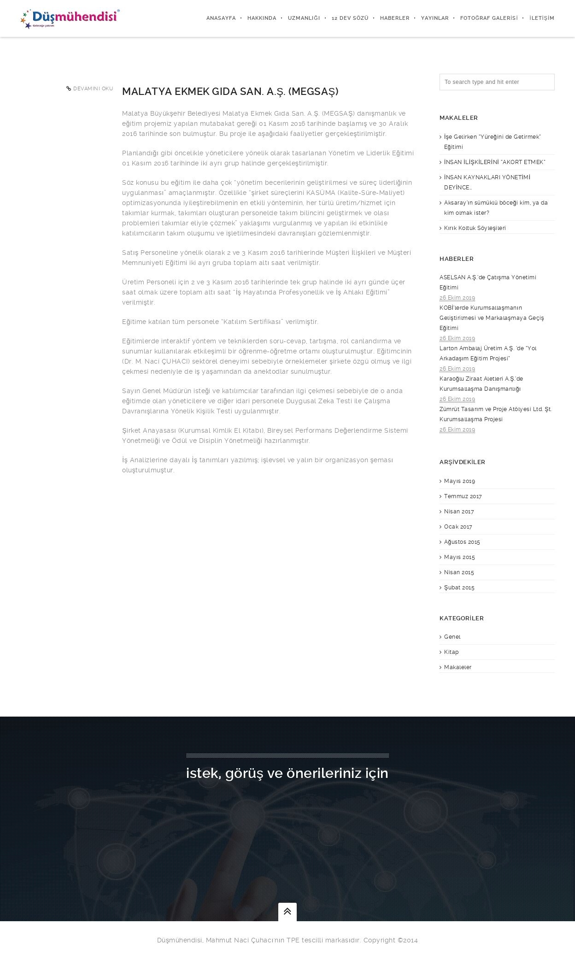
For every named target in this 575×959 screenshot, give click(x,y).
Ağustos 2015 (462, 542)
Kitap (451, 652)
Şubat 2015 (459, 587)
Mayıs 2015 (459, 557)
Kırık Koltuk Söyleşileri (475, 228)
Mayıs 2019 (459, 481)
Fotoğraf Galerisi (489, 18)
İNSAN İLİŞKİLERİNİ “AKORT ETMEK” (495, 162)
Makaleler (458, 667)
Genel (452, 637)
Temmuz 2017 (463, 496)
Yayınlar (435, 18)
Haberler (395, 18)
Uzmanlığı (304, 18)
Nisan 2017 (459, 511)
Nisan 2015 (459, 572)
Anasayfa (221, 18)
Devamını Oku (93, 89)
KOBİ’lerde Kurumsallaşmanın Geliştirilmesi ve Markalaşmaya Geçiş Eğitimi (492, 318)
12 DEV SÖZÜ (350, 18)
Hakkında (261, 18)
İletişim (542, 18)
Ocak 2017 (458, 527)
